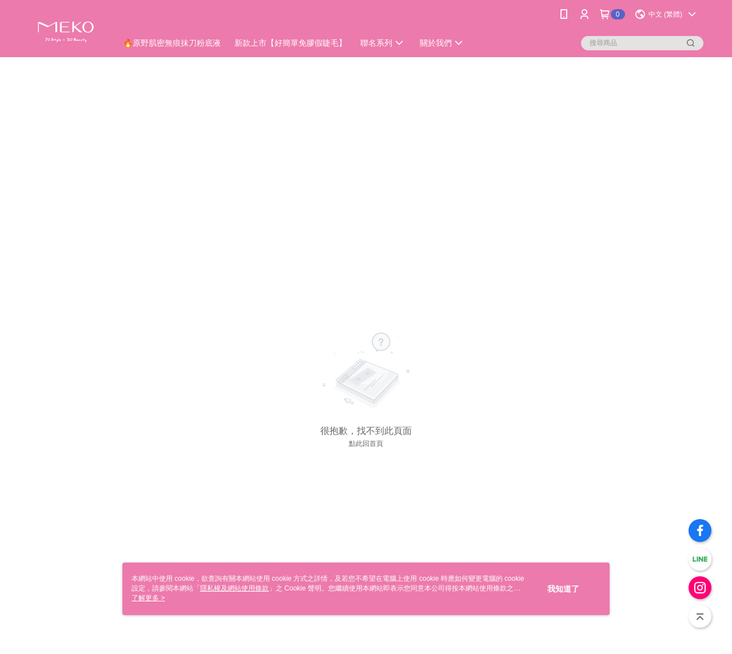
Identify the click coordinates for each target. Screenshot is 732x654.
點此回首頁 (366, 444)
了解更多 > (148, 598)
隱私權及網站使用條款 (234, 588)
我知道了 (563, 588)
